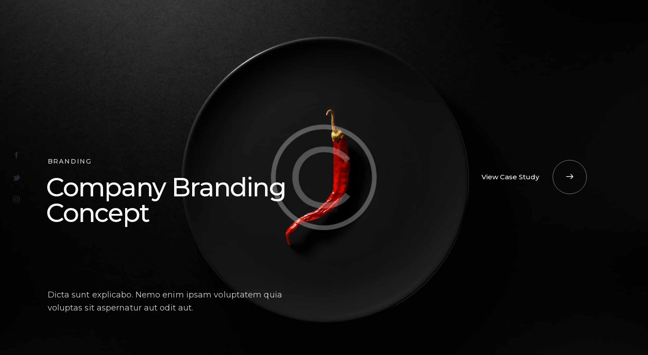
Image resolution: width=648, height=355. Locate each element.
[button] (534, 177)
